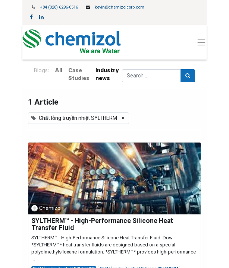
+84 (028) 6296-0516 (59, 7)
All (58, 70)
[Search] (188, 75)
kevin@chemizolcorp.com (119, 7)
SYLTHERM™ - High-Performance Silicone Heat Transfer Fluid (102, 224)
